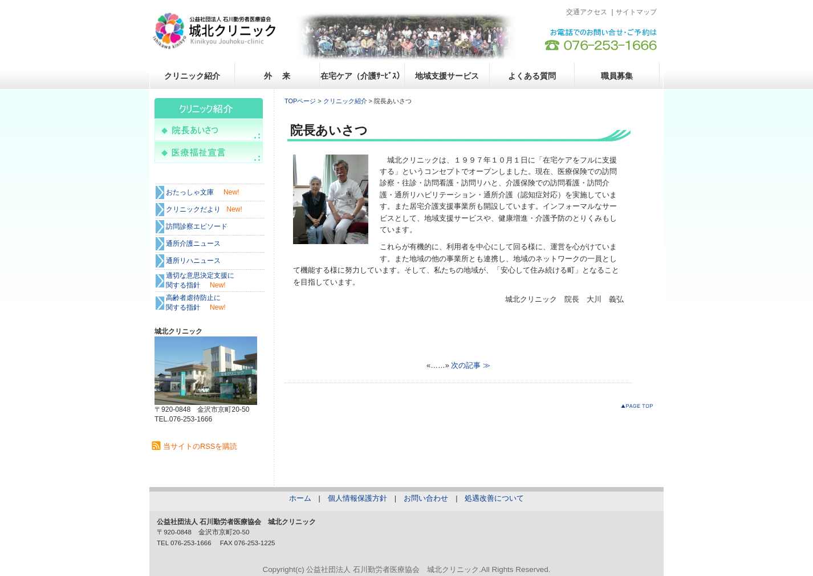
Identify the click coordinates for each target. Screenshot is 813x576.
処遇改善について (494, 498)
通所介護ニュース (193, 244)
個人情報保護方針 (357, 498)
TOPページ (300, 101)
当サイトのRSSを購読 (200, 446)
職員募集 (617, 75)
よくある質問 (532, 75)
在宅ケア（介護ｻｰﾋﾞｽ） (362, 75)
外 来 (277, 75)
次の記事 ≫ (470, 365)
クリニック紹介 (192, 75)
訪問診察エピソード (196, 226)
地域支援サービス (447, 75)
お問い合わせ (426, 498)
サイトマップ (636, 12)
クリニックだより (193, 209)
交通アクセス (586, 12)
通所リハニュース (193, 261)
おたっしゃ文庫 (190, 192)
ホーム (300, 498)
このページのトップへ (639, 408)
